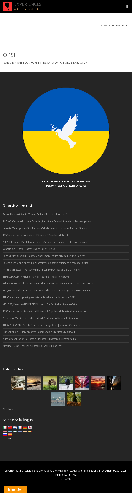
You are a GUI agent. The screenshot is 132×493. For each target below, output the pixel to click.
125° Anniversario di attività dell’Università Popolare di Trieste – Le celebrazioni (45, 311)
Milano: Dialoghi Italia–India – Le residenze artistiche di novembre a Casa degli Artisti (48, 283)
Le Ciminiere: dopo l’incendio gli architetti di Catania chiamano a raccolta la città (45, 262)
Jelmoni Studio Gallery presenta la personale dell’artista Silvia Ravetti (39, 332)
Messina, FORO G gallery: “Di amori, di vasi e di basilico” (32, 346)
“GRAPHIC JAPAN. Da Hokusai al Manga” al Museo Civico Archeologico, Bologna (45, 242)
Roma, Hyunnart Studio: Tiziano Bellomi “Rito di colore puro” (35, 214)
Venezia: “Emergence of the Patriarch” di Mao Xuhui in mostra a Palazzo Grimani (45, 228)
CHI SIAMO (66, 479)
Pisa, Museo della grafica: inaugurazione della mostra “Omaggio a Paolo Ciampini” (47, 290)
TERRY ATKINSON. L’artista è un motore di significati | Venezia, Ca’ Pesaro (42, 325)
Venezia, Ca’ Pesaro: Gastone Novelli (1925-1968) (29, 248)
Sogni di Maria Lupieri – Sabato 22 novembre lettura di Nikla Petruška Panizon (44, 255)
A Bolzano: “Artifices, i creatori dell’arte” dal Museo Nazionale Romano (40, 318)
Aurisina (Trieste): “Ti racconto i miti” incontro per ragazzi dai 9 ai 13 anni (41, 269)
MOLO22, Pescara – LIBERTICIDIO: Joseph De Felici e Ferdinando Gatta (40, 304)
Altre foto (8, 409)
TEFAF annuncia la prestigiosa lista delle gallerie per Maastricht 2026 (39, 297)
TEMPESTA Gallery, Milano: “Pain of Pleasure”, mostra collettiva (36, 276)
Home (104, 25)
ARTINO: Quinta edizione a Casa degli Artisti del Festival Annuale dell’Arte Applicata (47, 221)
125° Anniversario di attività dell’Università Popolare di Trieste (36, 235)
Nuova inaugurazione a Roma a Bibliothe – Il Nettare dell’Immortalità (39, 339)
